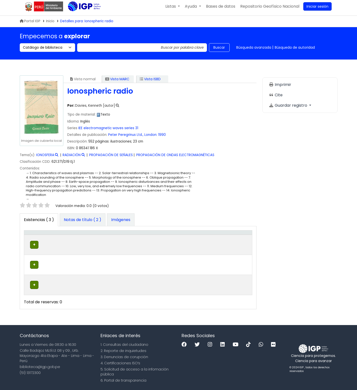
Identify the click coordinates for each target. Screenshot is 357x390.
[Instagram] (211, 342)
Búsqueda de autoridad (295, 50)
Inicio (50, 24)
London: (150, 137)
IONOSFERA (45, 158)
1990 (162, 137)
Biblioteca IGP (80, 19)
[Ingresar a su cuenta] (317, 9)
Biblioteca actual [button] (60, 240)
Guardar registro (288, 108)
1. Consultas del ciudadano (124, 342)
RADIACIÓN (72, 158)
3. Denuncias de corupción (124, 354)
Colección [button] (94, 243)
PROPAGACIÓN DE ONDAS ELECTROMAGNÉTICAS (175, 158)
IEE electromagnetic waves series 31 (108, 131)
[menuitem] (269, 9)
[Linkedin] (223, 342)
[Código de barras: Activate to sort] (236, 240)
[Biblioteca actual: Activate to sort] (66, 240)
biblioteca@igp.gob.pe (40, 364)
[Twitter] (198, 342)
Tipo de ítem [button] (33, 240)
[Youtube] (237, 342)
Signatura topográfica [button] (132, 240)
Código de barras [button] (231, 240)
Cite (276, 98)
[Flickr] (274, 342)
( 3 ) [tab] (39, 223)
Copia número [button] (177, 240)
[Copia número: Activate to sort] (182, 240)
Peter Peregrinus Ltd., (125, 137)
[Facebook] (185, 342)
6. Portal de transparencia (123, 378)
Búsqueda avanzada (253, 50)
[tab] (82, 222)
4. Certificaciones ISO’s (120, 360)
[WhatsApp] (262, 342)
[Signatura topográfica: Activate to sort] (143, 240)
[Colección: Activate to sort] (101, 240)
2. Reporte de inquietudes (123, 348)
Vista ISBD (150, 82)
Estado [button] (205, 243)
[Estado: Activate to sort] (208, 240)
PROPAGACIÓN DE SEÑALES (111, 158)
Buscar (219, 50)
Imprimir (280, 87)
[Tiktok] (249, 342)
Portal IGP (30, 24)
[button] (172, 9)
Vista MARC (117, 82)
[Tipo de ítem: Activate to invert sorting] (36, 240)
